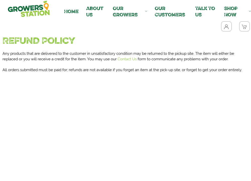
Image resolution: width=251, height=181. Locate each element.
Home (71, 11)
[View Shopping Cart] (244, 26)
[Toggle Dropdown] (226, 26)
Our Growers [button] (130, 11)
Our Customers (170, 11)
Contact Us (127, 59)
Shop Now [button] (237, 11)
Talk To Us (205, 11)
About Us (94, 11)
